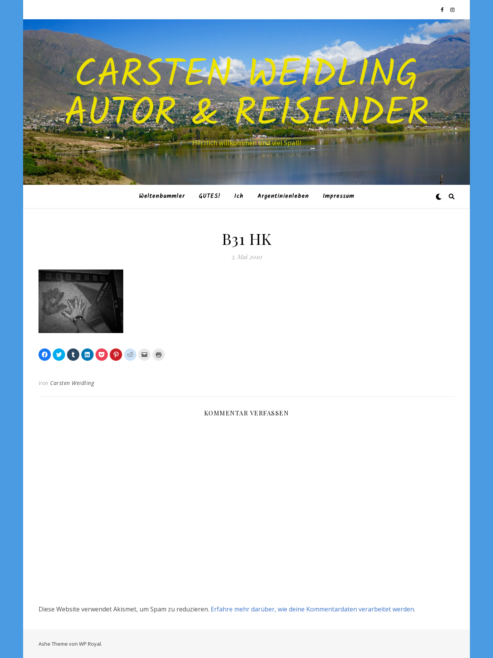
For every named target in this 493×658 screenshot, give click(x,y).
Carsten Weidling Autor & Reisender (246, 95)
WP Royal (90, 643)
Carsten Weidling (72, 383)
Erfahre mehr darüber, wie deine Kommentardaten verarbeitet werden (312, 609)
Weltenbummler (162, 196)
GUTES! (209, 196)
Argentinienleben (283, 196)
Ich (238, 196)
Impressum (338, 196)
